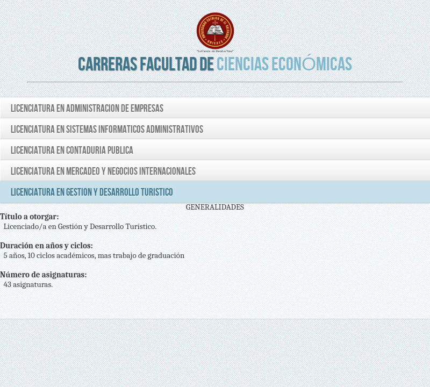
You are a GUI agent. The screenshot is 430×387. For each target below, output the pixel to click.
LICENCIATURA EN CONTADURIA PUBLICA (72, 151)
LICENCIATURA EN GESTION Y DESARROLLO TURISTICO (92, 193)
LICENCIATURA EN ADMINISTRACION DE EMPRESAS (87, 109)
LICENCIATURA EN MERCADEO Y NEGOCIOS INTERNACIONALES (103, 172)
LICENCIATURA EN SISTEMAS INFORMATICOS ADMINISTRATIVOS (107, 130)
